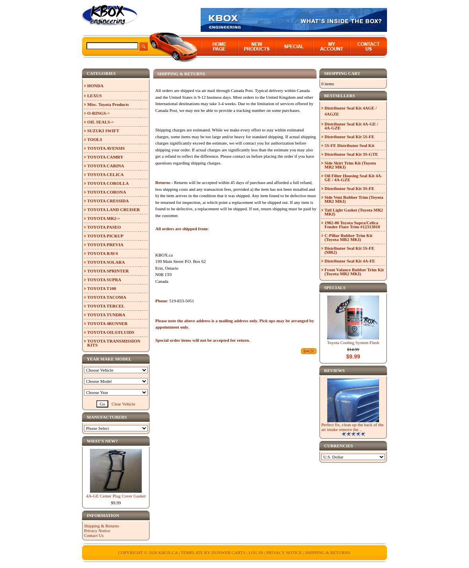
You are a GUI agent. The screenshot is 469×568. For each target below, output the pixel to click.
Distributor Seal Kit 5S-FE (349, 136)
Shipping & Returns (101, 525)
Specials (335, 287)
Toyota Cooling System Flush (353, 342)
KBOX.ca (168, 552)
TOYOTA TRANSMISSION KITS (114, 343)
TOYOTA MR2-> (103, 218)
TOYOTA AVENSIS (106, 148)
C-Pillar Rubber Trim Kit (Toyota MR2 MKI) (348, 237)
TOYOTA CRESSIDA (108, 200)
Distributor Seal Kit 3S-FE (349, 188)
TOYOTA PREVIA (105, 244)
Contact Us (94, 535)
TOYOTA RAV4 (102, 253)
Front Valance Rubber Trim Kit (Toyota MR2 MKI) (354, 271)
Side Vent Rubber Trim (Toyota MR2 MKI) (353, 199)
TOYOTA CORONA (106, 192)
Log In (255, 552)
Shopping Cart (342, 73)
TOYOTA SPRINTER (108, 270)
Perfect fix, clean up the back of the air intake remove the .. (352, 427)
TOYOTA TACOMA (106, 297)
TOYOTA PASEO (104, 227)
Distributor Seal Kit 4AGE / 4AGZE (350, 111)
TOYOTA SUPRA (104, 279)
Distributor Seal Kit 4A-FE (349, 261)
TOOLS (94, 139)
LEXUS (94, 95)
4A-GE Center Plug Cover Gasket (116, 496)
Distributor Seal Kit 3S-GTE (351, 154)
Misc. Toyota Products (108, 104)
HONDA (95, 85)
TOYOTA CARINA (105, 165)
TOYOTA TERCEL (106, 306)
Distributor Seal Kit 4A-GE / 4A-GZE (351, 125)
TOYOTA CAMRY (105, 157)
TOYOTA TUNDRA (106, 314)
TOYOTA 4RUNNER (107, 323)
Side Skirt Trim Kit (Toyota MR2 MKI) (350, 165)
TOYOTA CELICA (105, 174)
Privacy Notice (97, 530)
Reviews (334, 370)
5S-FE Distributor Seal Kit (349, 145)
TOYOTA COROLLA (108, 183)
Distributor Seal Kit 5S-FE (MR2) (349, 250)
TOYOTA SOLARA (106, 262)
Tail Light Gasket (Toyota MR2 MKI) (353, 212)
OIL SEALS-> (100, 121)
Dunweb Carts (228, 552)
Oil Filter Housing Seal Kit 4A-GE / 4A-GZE (353, 177)
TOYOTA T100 (101, 288)
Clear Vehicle (123, 404)
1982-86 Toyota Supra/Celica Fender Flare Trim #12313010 (352, 224)
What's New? (102, 441)
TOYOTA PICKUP (105, 235)
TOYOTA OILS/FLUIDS (111, 332)
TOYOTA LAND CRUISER (113, 209)
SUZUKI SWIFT (103, 130)
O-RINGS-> (98, 113)
